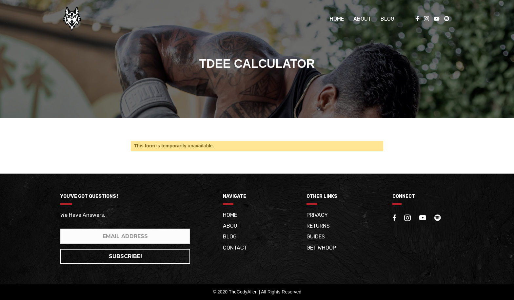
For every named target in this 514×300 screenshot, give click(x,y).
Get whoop (321, 248)
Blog (387, 19)
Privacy (317, 215)
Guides (315, 237)
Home (337, 19)
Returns (318, 226)
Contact (235, 248)
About (362, 19)
